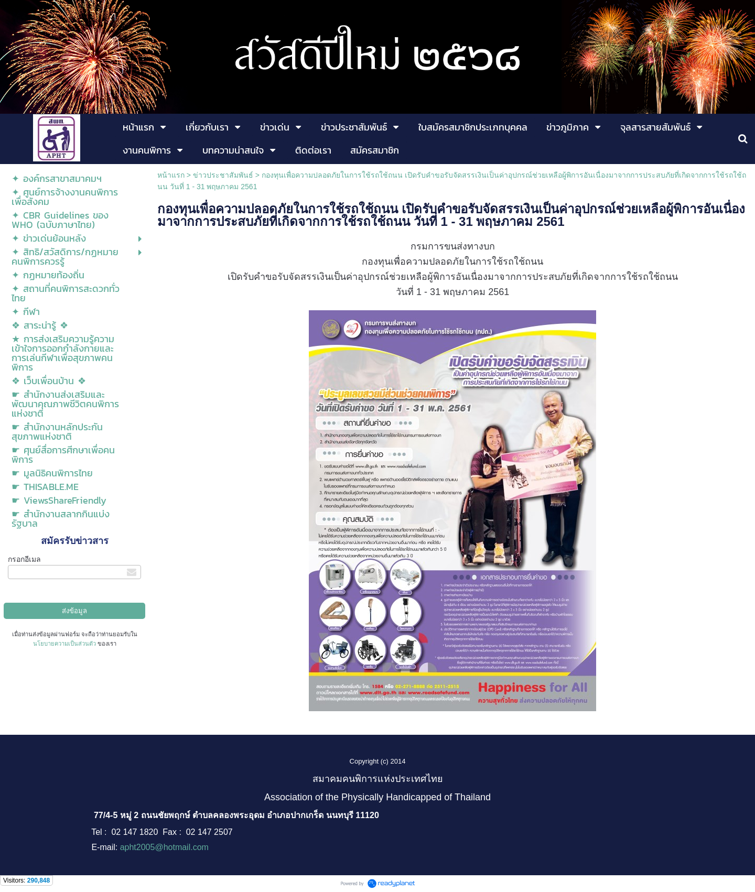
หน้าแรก (171, 175)
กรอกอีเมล (24, 559)
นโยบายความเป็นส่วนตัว (64, 643)
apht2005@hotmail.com (164, 847)
